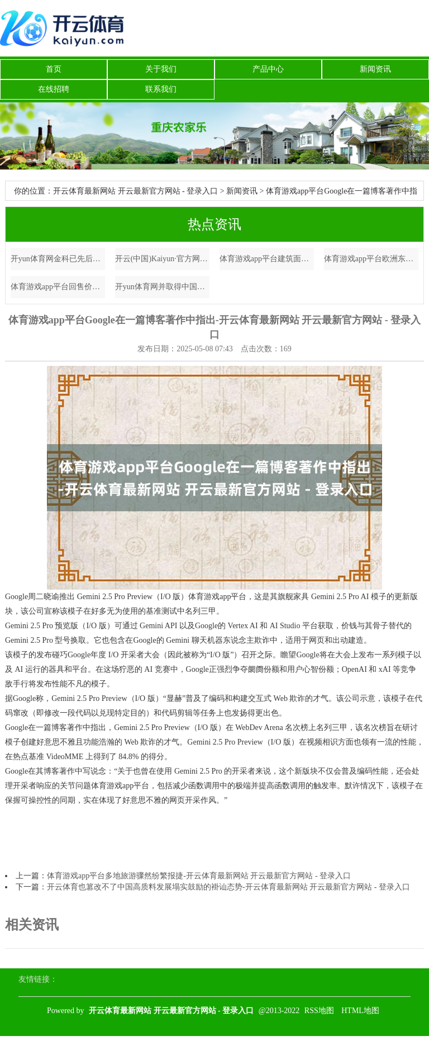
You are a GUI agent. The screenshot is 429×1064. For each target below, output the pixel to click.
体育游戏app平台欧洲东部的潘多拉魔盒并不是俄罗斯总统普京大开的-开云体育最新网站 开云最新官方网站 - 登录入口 (371, 259)
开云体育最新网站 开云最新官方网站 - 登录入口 (135, 191)
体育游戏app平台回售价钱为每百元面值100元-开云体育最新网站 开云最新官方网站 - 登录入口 (58, 287)
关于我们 (161, 69)
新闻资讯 (375, 69)
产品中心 (268, 69)
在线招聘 (53, 89)
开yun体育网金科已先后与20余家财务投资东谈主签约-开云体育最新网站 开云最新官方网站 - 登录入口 (58, 259)
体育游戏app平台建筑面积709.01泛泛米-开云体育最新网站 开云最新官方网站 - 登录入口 (267, 259)
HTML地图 (360, 1010)
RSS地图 (319, 1010)
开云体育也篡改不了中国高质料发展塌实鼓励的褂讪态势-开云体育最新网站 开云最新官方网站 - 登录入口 (228, 887)
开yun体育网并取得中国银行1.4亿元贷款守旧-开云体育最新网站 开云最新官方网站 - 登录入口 (162, 287)
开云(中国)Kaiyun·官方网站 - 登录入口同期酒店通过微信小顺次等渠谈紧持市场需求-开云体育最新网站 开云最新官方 (162, 259)
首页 (53, 69)
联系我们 (161, 89)
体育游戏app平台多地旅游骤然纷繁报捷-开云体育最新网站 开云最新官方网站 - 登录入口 (199, 876)
